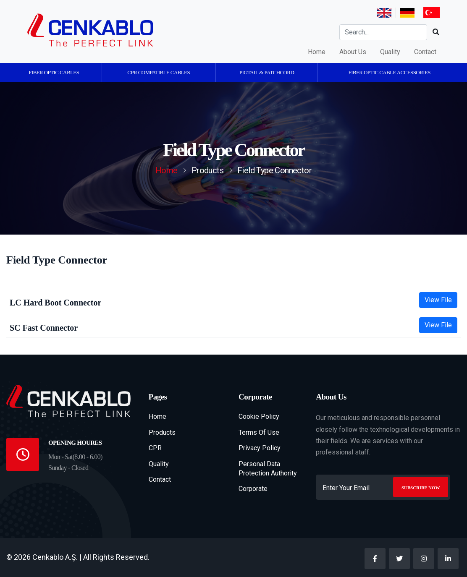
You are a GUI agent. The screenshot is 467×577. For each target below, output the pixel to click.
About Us (352, 52)
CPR (155, 448)
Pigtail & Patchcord (266, 72)
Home (316, 52)
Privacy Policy (260, 448)
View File (438, 300)
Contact (425, 52)
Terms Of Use (259, 432)
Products (162, 432)
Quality (390, 52)
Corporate (253, 489)
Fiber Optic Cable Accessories (389, 72)
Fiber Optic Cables (54, 72)
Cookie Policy (259, 416)
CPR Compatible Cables (158, 72)
